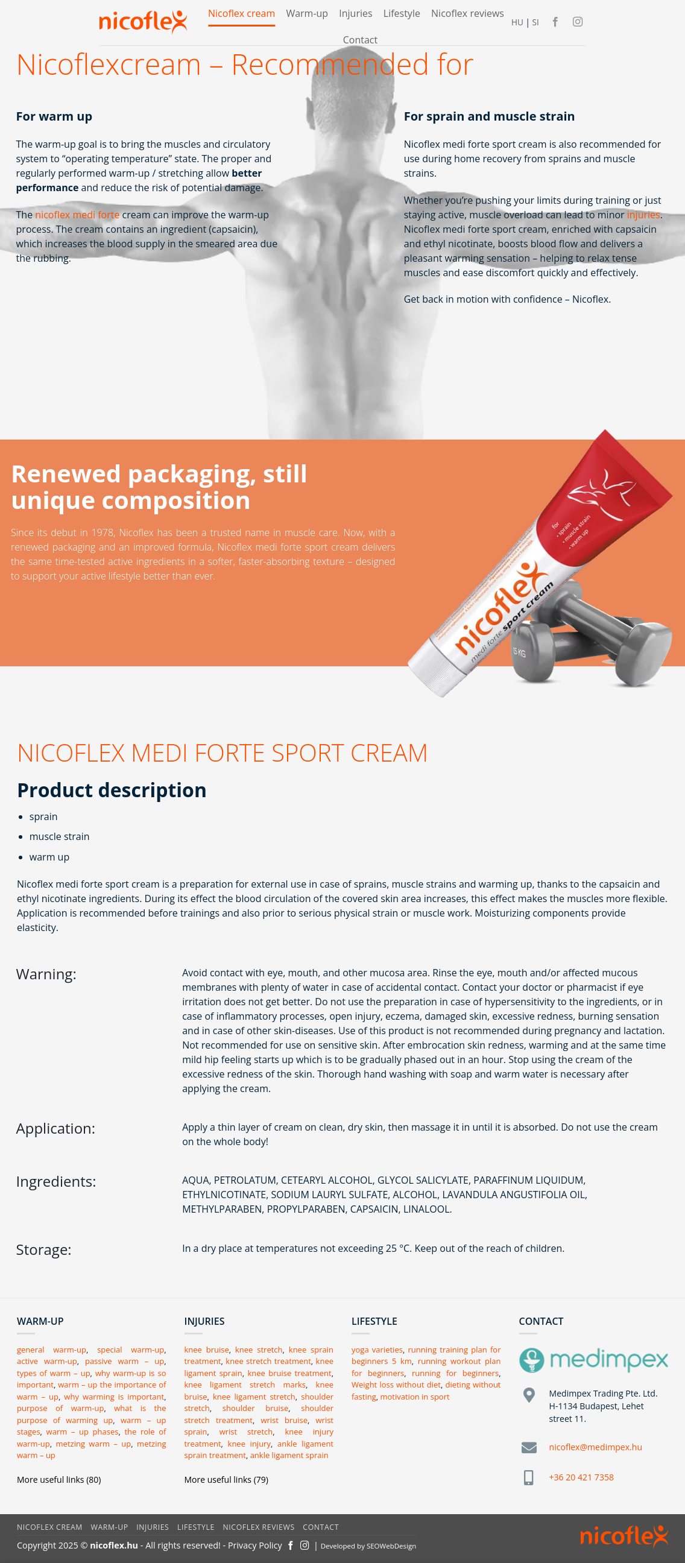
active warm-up (47, 1361)
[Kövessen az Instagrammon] (577, 22)
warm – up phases (82, 1431)
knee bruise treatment (289, 1373)
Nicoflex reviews (467, 13)
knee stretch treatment (268, 1361)
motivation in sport (415, 1396)
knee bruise (207, 1349)
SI (535, 22)
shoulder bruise (255, 1408)
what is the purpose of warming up (91, 1414)
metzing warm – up (93, 1443)
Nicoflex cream (241, 13)
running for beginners (455, 1373)
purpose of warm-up (60, 1408)
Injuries (355, 13)
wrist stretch (246, 1431)
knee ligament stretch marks (245, 1384)
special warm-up (130, 1349)
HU (517, 22)
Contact (360, 39)
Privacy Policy (255, 1545)
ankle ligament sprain (289, 1455)
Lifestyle (402, 13)
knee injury (249, 1443)
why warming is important (114, 1396)
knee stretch (259, 1349)
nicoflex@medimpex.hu (596, 1447)
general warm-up (51, 1349)
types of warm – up (53, 1373)
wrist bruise (284, 1420)
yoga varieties (377, 1349)
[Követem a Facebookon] (555, 22)
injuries (643, 214)
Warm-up (307, 13)
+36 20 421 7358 (581, 1477)
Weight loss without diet (396, 1384)
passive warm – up (124, 1361)
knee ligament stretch (254, 1396)
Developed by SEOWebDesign (369, 1545)
